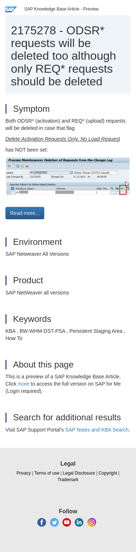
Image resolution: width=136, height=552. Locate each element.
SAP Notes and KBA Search (97, 430)
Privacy (24, 473)
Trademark (68, 479)
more (23, 384)
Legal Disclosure (79, 473)
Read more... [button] (25, 213)
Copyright (108, 473)
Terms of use (46, 473)
